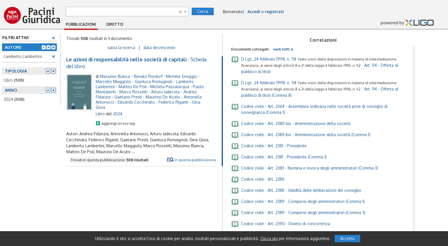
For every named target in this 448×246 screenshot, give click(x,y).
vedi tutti (283, 49)
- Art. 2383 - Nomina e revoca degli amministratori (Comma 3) (304, 168)
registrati (274, 11)
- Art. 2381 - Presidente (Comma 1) (279, 157)
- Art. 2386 (258, 179)
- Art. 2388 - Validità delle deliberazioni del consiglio (296, 190)
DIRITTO (114, 24)
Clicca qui (269, 238)
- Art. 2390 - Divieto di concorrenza (280, 223)
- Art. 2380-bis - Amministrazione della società (290, 123)
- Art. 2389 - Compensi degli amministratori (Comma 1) (298, 201)
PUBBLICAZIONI (81, 24)
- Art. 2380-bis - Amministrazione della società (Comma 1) (300, 134)
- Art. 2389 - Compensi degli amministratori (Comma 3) (298, 212)
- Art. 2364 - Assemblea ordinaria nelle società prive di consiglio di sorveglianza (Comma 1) (309, 109)
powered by (407, 23)
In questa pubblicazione (195, 160)
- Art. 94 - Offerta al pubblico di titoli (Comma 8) (314, 88)
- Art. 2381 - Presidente (269, 145)
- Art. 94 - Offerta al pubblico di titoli (314, 65)
